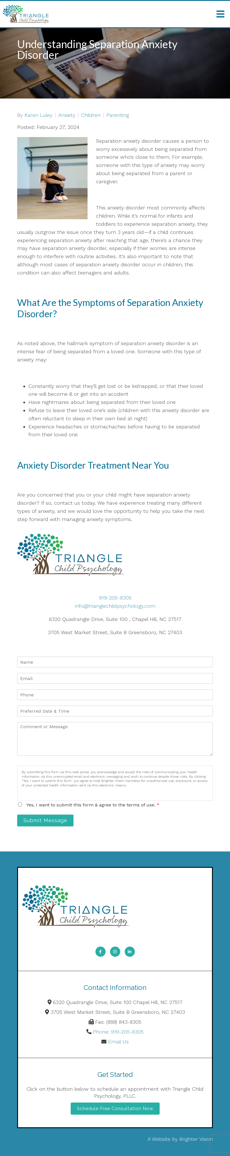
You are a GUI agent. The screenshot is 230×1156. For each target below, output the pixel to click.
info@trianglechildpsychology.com (115, 606)
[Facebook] (100, 952)
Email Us (118, 1042)
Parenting (117, 115)
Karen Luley (38, 115)
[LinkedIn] (130, 952)
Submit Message (45, 820)
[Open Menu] (220, 14)
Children (91, 115)
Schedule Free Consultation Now (115, 1108)
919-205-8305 (115, 598)
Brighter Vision (196, 1139)
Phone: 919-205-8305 (118, 1032)
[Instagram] (115, 952)
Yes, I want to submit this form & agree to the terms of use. (92, 805)
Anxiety (66, 115)
